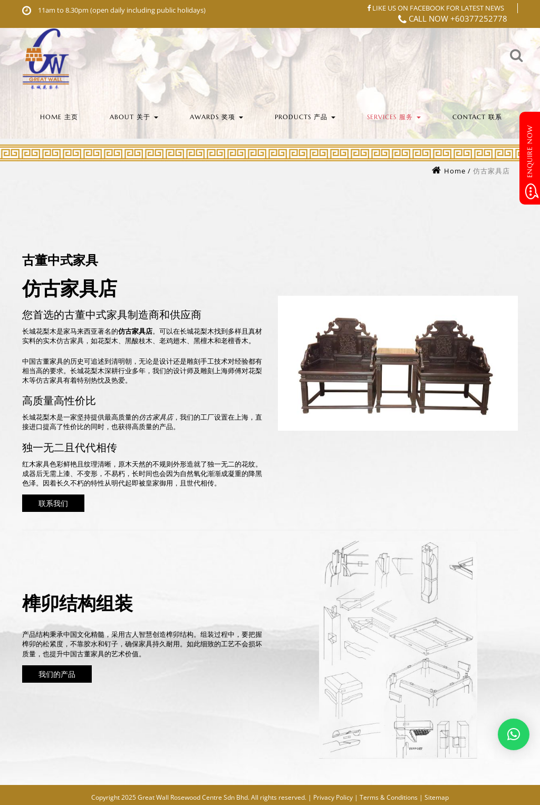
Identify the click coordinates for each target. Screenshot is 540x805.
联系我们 (53, 503)
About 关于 (134, 117)
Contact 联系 (477, 117)
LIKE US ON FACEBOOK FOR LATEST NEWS (435, 8)
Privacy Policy (333, 796)
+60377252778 (478, 18)
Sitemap (437, 796)
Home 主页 (59, 117)
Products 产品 (305, 117)
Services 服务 (394, 117)
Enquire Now (530, 162)
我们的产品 (56, 673)
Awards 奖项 (216, 117)
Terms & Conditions (389, 796)
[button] (513, 734)
